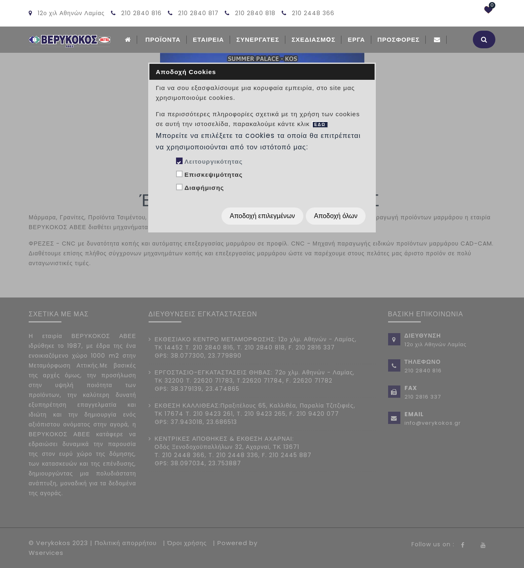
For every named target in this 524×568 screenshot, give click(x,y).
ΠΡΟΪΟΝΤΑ (163, 39)
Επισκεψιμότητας (213, 174)
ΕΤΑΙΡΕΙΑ (208, 39)
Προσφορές (398, 39)
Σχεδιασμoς (313, 39)
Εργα (356, 39)
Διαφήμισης (204, 187)
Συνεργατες (257, 39)
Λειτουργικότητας (213, 161)
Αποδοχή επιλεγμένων (262, 215)
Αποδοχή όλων (335, 215)
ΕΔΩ (320, 124)
